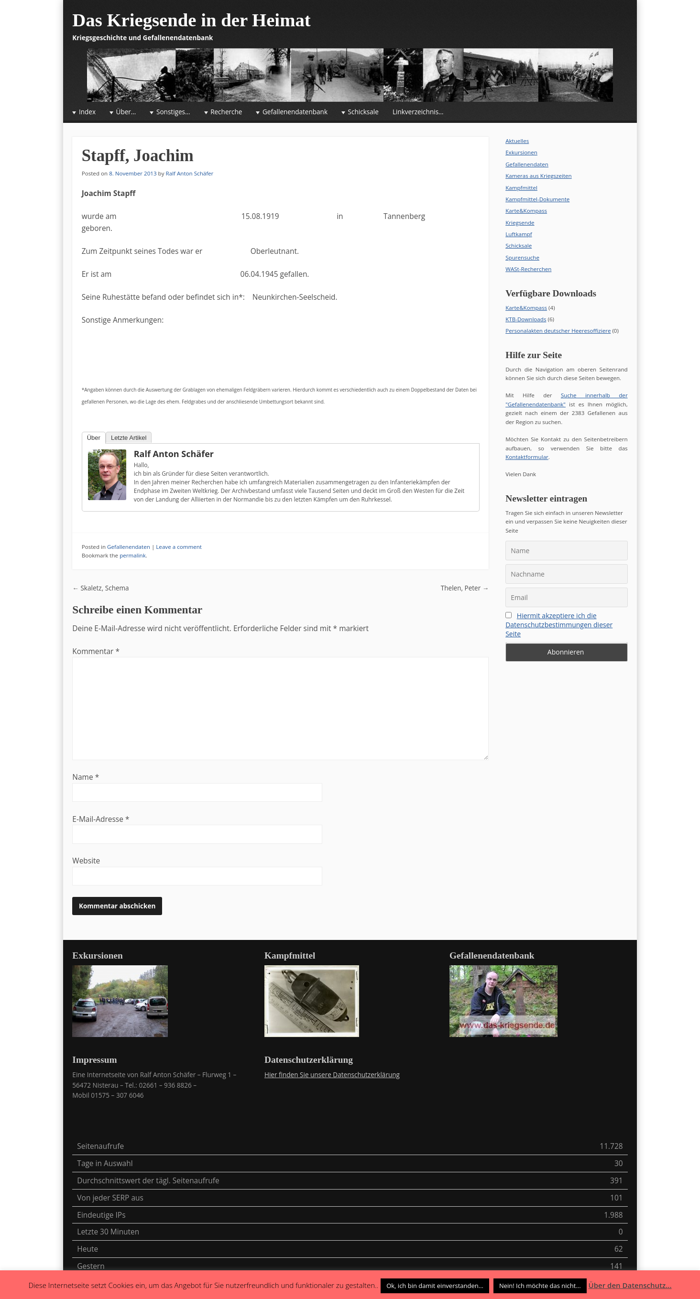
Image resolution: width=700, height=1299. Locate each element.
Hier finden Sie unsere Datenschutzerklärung (332, 1074)
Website (86, 860)
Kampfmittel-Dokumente (537, 199)
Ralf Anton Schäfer (190, 173)
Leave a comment (179, 546)
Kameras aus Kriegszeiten (538, 175)
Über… (126, 112)
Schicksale (363, 112)
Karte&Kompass (526, 210)
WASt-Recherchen (528, 269)
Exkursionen (521, 152)
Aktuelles (517, 140)
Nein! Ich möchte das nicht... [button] (540, 1285)
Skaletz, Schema (100, 588)
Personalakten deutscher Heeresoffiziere (558, 330)
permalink (133, 555)
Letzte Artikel (128, 437)
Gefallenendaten (128, 546)
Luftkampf (518, 234)
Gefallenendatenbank (295, 112)
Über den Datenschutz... (630, 1285)
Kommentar (96, 651)
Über (93, 437)
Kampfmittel (521, 187)
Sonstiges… (173, 112)
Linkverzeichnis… (418, 112)
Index (87, 112)
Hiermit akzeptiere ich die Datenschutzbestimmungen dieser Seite (558, 624)
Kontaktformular (526, 456)
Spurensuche (522, 257)
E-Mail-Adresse (100, 819)
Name (85, 777)
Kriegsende (519, 222)
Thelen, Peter (465, 588)
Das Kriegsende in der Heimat (191, 20)
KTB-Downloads (525, 319)
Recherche (226, 112)
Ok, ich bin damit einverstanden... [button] (434, 1285)
